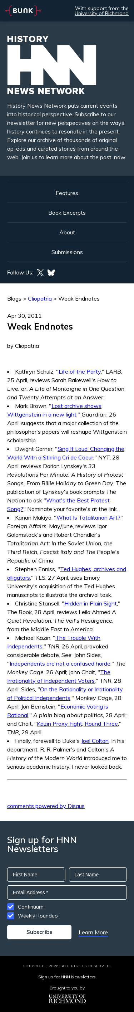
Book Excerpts (67, 212)
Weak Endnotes (79, 298)
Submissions (67, 252)
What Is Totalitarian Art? (88, 517)
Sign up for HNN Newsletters (67, 976)
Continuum (31, 907)
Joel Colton (95, 740)
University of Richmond (102, 13)
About (67, 232)
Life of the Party (80, 371)
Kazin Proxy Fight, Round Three (77, 723)
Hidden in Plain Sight (90, 603)
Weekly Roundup (38, 916)
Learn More (93, 932)
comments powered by (46, 805)
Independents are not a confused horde (60, 663)
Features (67, 192)
